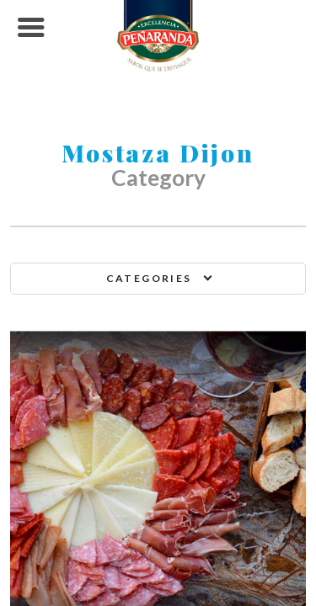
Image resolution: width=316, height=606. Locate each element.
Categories (149, 278)
